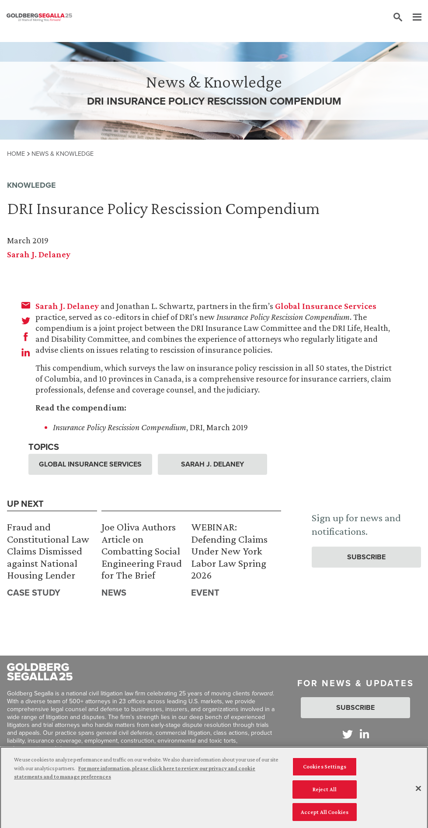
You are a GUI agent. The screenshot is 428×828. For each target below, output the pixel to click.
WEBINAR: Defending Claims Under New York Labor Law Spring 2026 (229, 551)
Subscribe (366, 557)
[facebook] (25, 336)
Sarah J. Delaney (38, 254)
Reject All (325, 791)
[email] (25, 305)
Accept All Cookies (324, 814)
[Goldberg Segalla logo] (39, 18)
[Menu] (412, 17)
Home (16, 153)
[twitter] (25, 320)
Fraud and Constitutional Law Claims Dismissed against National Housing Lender (48, 551)
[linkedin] (25, 352)
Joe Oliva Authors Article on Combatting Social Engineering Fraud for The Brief (141, 551)
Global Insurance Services (325, 306)
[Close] (418, 790)
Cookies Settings (324, 768)
